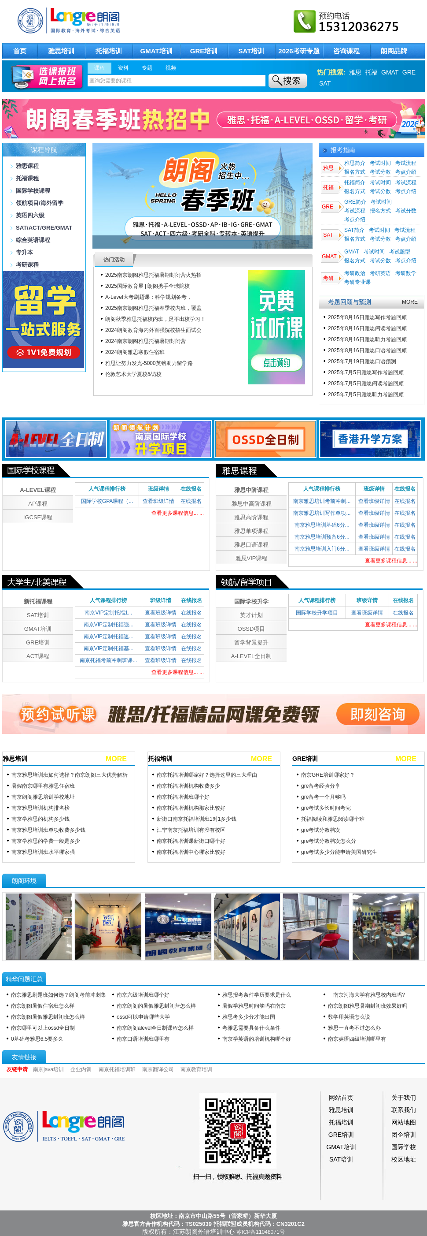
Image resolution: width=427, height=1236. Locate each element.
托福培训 (109, 51)
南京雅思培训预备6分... (322, 537)
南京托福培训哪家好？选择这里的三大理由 (207, 775)
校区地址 (403, 1159)
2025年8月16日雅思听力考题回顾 (367, 339)
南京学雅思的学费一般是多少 (45, 841)
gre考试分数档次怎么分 (328, 841)
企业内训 (81, 1069)
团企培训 (403, 1134)
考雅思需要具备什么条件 (251, 1028)
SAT (325, 83)
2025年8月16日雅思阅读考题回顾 (367, 328)
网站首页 (341, 1097)
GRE (409, 72)
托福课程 (27, 178)
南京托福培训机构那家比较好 (191, 808)
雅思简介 (354, 163)
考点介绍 (405, 172)
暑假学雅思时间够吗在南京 (254, 1006)
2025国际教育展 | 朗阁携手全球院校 (147, 286)
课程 (99, 68)
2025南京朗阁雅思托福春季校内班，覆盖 (153, 308)
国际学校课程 (33, 190)
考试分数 (380, 172)
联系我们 (403, 1109)
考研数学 (405, 273)
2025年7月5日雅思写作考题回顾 (366, 372)
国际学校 (403, 1146)
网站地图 (403, 1122)
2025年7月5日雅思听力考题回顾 (366, 394)
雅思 (355, 72)
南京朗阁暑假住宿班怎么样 (42, 1006)
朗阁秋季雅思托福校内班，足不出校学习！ (155, 319)
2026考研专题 (298, 51)
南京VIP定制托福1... (108, 613)
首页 (19, 51)
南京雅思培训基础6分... (322, 525)
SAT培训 (252, 51)
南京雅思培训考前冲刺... (321, 501)
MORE (410, 302)
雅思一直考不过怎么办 (354, 1028)
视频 (171, 68)
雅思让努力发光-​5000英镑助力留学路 (149, 363)
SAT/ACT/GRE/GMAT (44, 227)
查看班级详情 (158, 501)
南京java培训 (48, 1069)
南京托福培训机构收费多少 (188, 786)
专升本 (24, 252)
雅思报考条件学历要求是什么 (256, 995)
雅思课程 (27, 166)
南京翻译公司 (158, 1069)
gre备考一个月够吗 (323, 797)
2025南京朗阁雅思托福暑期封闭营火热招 (153, 275)
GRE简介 (355, 202)
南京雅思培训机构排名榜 (40, 808)
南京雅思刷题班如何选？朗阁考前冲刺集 (58, 995)
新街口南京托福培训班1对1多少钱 (196, 819)
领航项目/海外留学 (39, 203)
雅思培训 (61, 51)
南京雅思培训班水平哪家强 (43, 852)
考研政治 (354, 273)
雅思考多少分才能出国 (248, 1017)
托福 (371, 72)
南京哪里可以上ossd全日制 (43, 1028)
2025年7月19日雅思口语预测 (362, 361)
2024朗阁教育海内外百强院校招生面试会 (153, 330)
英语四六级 (30, 215)
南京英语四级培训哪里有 (357, 1039)
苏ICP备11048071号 (260, 1232)
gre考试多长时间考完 (326, 808)
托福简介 (354, 182)
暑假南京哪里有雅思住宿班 (43, 786)
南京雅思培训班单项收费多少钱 (48, 830)
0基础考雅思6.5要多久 (37, 1039)
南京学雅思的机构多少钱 (40, 819)
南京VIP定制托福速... (108, 636)
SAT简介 (354, 230)
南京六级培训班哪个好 (143, 995)
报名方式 (354, 172)
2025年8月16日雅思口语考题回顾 (367, 350)
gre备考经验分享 (320, 786)
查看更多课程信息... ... (177, 513)
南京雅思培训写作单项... (321, 513)
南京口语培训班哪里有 (143, 1039)
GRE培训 (204, 51)
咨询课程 (346, 51)
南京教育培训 (196, 1069)
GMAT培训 (156, 51)
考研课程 (27, 264)
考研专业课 (357, 282)
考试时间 (380, 163)
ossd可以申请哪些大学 (143, 1017)
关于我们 (403, 1097)
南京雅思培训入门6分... (322, 549)
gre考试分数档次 (320, 830)
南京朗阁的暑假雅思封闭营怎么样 (156, 1006)
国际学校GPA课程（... (107, 501)
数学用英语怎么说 (349, 1017)
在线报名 (191, 501)
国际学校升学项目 (317, 613)
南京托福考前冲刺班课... (108, 660)
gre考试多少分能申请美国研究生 (339, 852)
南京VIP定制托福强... (108, 625)
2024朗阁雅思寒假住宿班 (135, 352)
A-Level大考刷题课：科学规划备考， (148, 297)
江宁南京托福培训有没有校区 (191, 830)
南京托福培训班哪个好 (183, 797)
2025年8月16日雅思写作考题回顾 (367, 317)
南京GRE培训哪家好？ (328, 775)
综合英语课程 (33, 240)
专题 (147, 68)
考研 (328, 278)
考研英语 (380, 273)
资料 (123, 68)
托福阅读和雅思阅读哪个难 (332, 819)
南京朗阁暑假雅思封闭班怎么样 (48, 1017)
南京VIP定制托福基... (108, 648)
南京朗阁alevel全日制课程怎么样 (155, 1028)
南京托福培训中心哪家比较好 (191, 852)
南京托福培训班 (117, 1069)
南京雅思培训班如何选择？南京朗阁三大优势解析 (69, 775)
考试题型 (399, 252)
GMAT (389, 72)
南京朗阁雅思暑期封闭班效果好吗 (367, 1006)
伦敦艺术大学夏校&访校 (133, 374)
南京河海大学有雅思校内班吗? (366, 995)
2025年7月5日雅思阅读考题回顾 (366, 383)
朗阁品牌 (394, 51)
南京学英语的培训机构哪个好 (256, 1039)
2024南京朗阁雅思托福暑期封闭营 (145, 341)
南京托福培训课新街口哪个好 (191, 841)
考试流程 (405, 163)
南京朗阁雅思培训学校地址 (43, 797)
